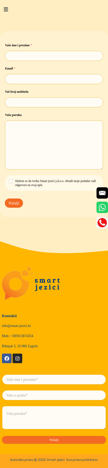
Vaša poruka (13, 115)
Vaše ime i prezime (18, 45)
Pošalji (14, 203)
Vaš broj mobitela (16, 91)
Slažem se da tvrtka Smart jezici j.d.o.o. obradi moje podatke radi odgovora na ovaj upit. (55, 183)
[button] (6, 10)
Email (10, 68)
